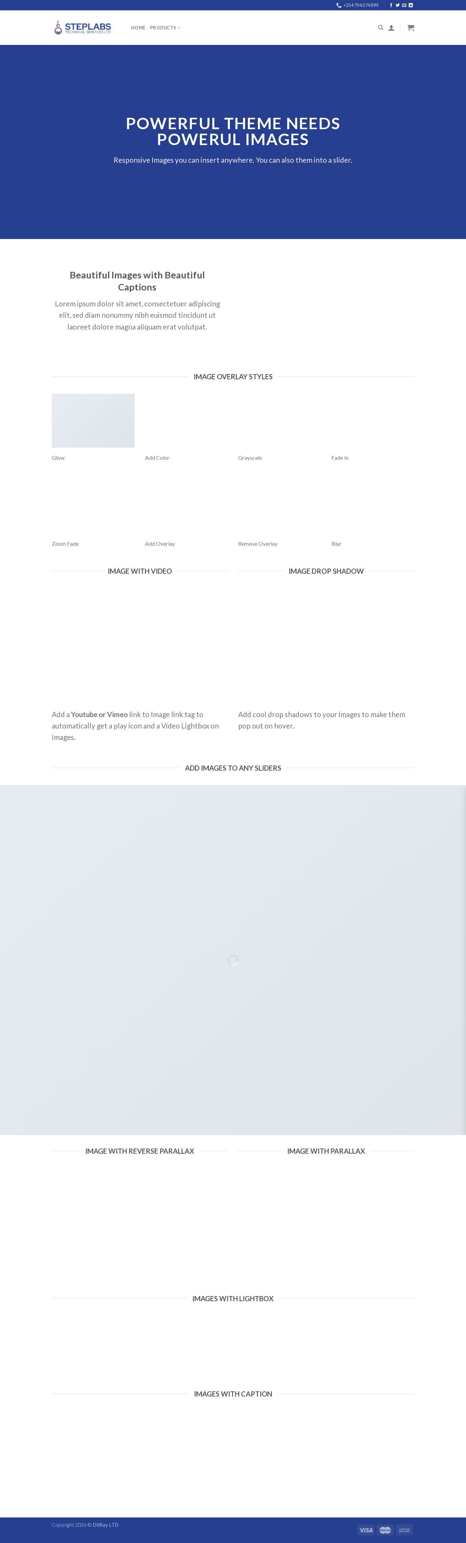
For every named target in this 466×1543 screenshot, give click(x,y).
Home (138, 27)
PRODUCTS (165, 28)
